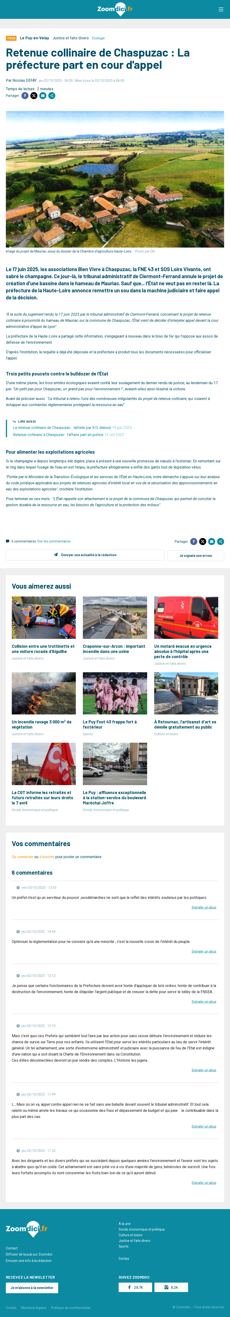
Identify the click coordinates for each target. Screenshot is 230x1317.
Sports (124, 1246)
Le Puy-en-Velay (34, 38)
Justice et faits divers (70, 38)
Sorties (124, 1258)
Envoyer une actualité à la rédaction (88, 555)
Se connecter (22, 856)
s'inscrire (46, 856)
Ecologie (98, 38)
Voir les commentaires (54, 541)
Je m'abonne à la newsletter (32, 1287)
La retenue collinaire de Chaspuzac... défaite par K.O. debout (72, 427)
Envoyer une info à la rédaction (29, 1260)
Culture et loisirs (130, 1234)
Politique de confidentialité (70, 1307)
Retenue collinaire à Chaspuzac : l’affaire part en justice (68, 434)
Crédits (11, 1307)
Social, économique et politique (142, 1229)
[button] (222, 9)
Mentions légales (33, 1307)
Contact (12, 1247)
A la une (125, 1223)
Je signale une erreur (195, 555)
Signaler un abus (204, 907)
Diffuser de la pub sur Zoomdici (29, 1254)
